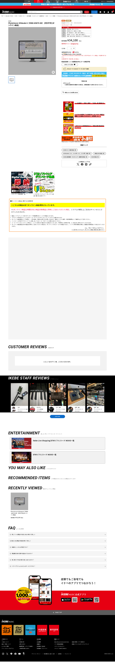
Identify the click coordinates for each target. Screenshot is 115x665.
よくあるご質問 (5, 649)
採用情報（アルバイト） (42, 651)
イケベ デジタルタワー (59, 649)
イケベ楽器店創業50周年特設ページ (57, 8)
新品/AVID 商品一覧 (99, 155)
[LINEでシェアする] (86, 166)
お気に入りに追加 (68, 66)
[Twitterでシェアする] (78, 166)
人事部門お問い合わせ (24, 651)
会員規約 (60, 657)
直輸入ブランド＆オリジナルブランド (80, 647)
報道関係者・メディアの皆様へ (26, 649)
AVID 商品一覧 (95, 159)
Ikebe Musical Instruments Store (61, 645)
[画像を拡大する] (53, 74)
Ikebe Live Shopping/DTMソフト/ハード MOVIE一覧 (53, 444)
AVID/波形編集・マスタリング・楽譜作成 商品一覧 (75, 159)
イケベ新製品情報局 (58, 647)
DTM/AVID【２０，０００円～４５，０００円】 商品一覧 (77, 155)
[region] (57, 509)
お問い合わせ (22, 647)
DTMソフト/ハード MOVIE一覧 (44, 458)
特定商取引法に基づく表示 (49, 657)
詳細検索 (84, 13)
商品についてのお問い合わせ (71, 94)
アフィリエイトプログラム (8, 651)
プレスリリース (68, 657)
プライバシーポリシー (36, 657)
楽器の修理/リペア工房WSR (78, 645)
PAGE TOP (58, 616)
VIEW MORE (57, 419)
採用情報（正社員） (41, 649)
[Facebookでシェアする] (82, 166)
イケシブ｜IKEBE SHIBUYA (60, 651)
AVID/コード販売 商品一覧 (70, 152)
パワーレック (66, 85)
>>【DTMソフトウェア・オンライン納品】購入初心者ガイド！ (88, 232)
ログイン (103, 2)
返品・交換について (6, 647)
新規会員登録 (110, 2)
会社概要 (39, 645)
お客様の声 (21, 645)
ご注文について (5, 645)
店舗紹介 (39, 647)
